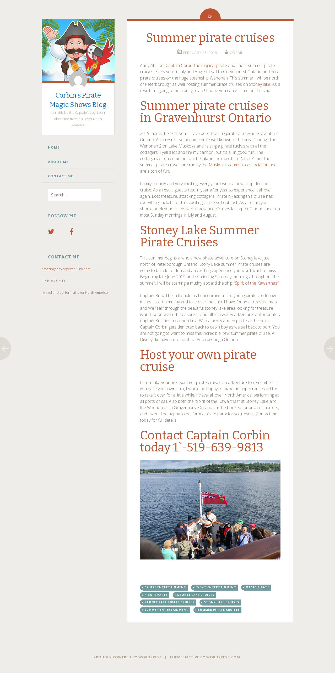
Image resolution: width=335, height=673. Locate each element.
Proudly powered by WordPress (128, 657)
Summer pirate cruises (219, 610)
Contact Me (60, 176)
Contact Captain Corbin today (205, 441)
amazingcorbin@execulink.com (66, 269)
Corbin (237, 52)
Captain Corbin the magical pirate (196, 65)
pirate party (156, 595)
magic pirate (257, 587)
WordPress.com (223, 657)
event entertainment (216, 587)
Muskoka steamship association (238, 165)
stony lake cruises (221, 602)
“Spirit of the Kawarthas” (257, 283)
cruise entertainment (165, 587)
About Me (58, 161)
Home (54, 147)
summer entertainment (166, 610)
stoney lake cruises (195, 595)
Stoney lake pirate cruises (169, 602)
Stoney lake (259, 84)
